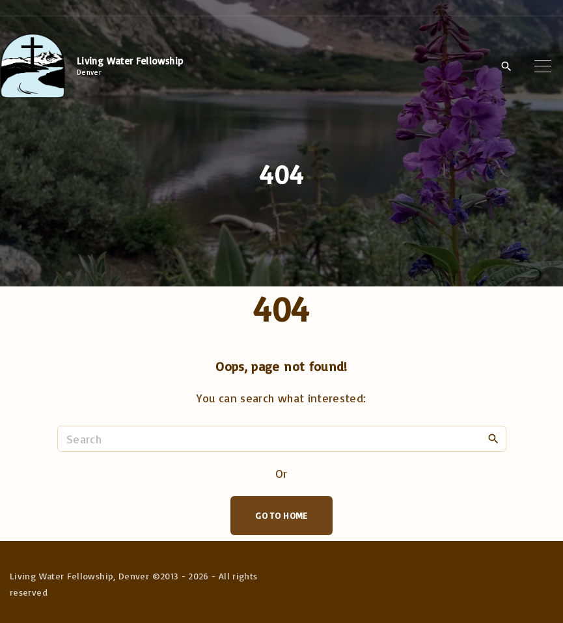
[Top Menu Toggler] (543, 65)
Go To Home (281, 515)
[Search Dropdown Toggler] (506, 66)
